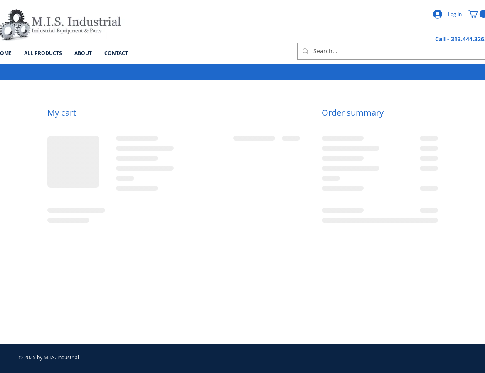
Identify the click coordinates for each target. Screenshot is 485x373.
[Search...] (391, 51)
